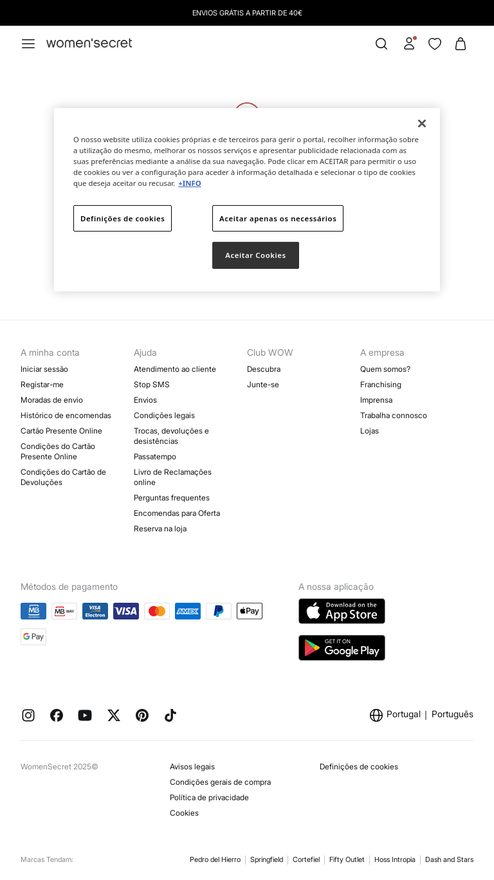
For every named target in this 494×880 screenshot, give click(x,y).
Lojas (369, 430)
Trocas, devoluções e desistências (171, 436)
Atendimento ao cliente (175, 369)
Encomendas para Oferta (177, 513)
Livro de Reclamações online (173, 477)
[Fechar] (422, 123)
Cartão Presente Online (61, 430)
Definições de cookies (359, 766)
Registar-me (42, 384)
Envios (145, 400)
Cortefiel (306, 859)
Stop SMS (152, 384)
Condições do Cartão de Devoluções (63, 477)
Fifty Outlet (347, 859)
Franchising (380, 384)
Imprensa (376, 400)
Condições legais (164, 415)
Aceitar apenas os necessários (277, 218)
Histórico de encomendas (66, 415)
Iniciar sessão (44, 369)
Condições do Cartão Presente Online (58, 451)
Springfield (266, 859)
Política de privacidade (209, 797)
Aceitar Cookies (255, 255)
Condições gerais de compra (220, 782)
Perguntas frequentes (172, 497)
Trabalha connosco (393, 415)
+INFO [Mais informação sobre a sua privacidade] (189, 183)
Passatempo (155, 456)
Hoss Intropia (395, 859)
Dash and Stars (449, 859)
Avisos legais (192, 766)
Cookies (184, 813)
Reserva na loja (160, 528)
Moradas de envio (52, 400)
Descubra (263, 369)
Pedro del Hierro (215, 859)
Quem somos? (385, 369)
